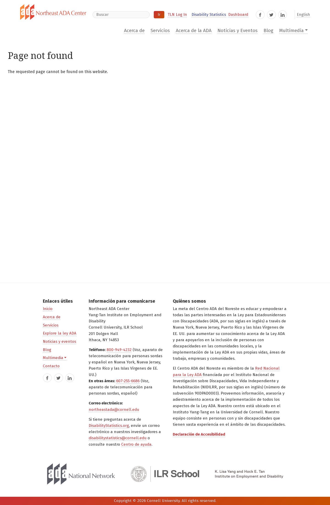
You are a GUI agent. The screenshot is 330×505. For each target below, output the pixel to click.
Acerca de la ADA (194, 30)
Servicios (160, 30)
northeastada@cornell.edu (114, 409)
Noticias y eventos (59, 341)
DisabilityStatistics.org (109, 425)
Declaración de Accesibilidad (199, 434)
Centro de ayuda (136, 444)
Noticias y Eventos (237, 30)
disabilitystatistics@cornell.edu (117, 438)
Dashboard (238, 14)
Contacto (51, 366)
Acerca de (134, 30)
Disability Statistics (209, 14)
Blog (268, 30)
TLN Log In (177, 14)
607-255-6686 (128, 381)
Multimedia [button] (291, 30)
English (303, 14)
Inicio (47, 308)
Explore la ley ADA (59, 333)
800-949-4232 (119, 349)
